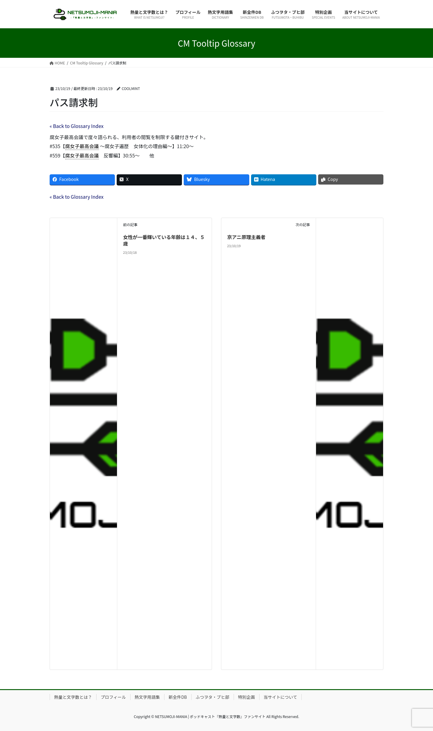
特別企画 (246, 697)
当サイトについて (280, 697)
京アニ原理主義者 (246, 237)
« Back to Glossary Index (76, 125)
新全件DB (178, 697)
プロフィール (113, 697)
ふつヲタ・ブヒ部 (212, 697)
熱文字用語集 (147, 697)
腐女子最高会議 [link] (82, 146)
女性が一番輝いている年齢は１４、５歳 (164, 240)
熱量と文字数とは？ (73, 697)
